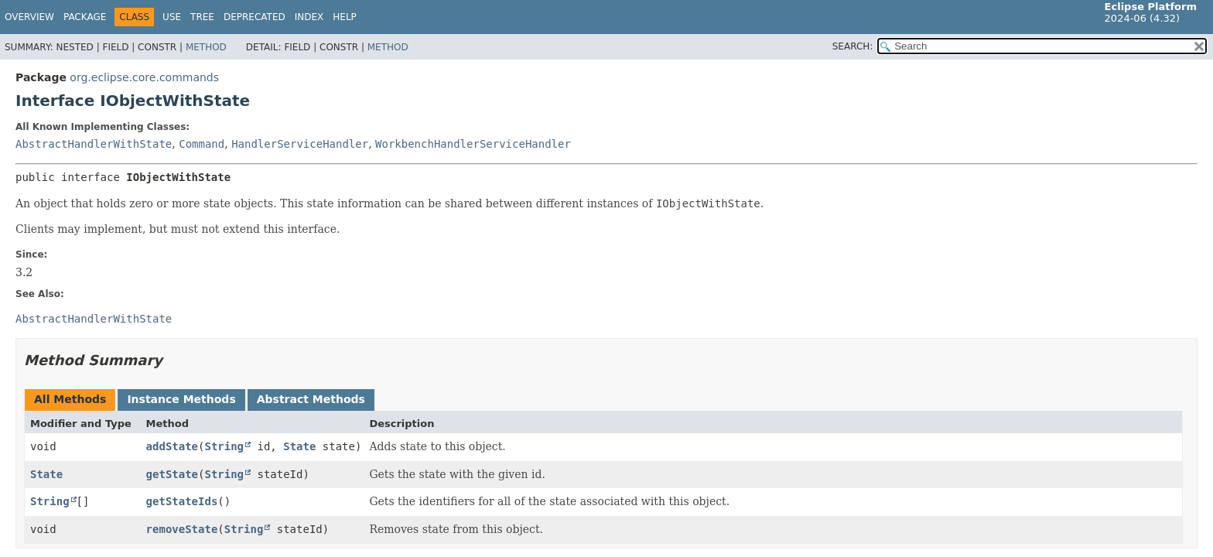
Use (171, 17)
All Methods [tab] (70, 399)
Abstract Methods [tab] (311, 399)
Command (201, 144)
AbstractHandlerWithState (93, 144)
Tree (202, 17)
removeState (182, 529)
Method (206, 47)
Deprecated (254, 17)
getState (172, 474)
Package (84, 17)
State (299, 446)
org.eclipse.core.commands (144, 77)
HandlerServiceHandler (299, 144)
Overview (29, 17)
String (224, 446)
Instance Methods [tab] (181, 399)
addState (172, 446)
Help (345, 17)
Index (309, 17)
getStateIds (182, 501)
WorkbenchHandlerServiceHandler (473, 144)
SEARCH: (852, 46)
